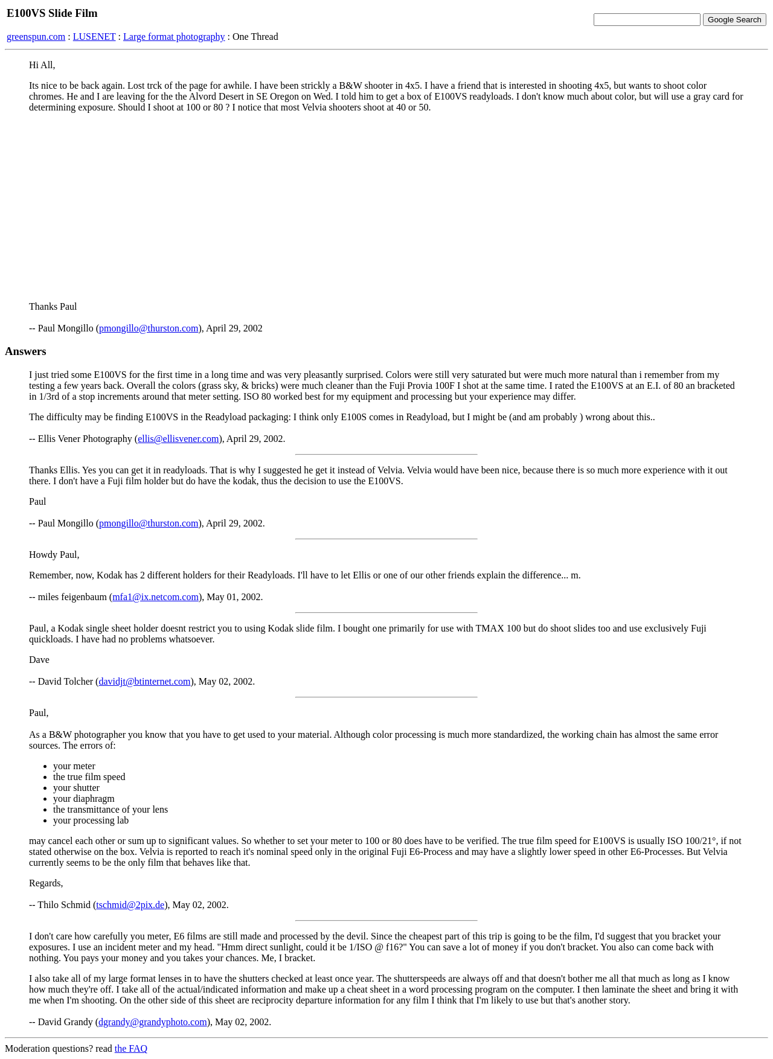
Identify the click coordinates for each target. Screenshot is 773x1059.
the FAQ (131, 1048)
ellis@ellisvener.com (178, 439)
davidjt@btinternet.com (144, 681)
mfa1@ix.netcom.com (155, 597)
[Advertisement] (386, 207)
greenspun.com (36, 36)
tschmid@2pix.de (130, 905)
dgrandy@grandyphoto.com (152, 1022)
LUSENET (94, 36)
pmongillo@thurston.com (149, 328)
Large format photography (174, 36)
